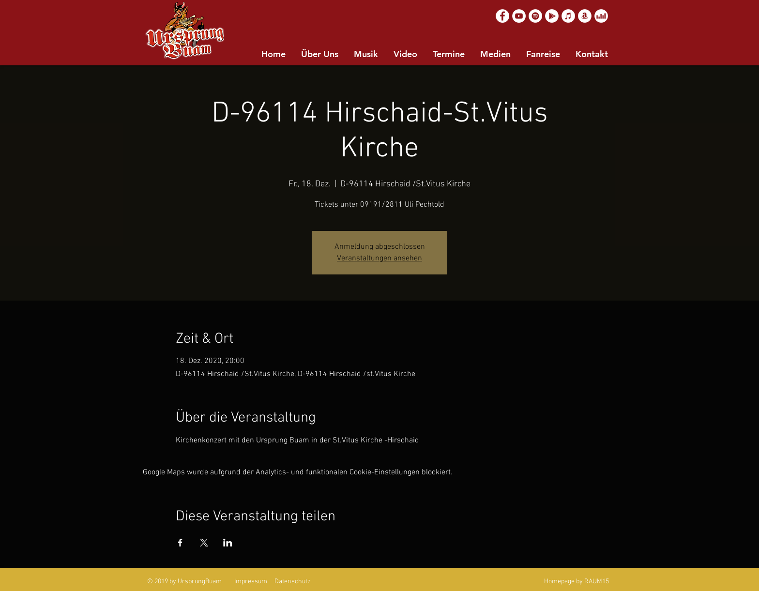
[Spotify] (535, 16)
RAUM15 (596, 581)
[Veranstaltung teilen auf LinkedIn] (227, 542)
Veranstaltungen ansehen (379, 258)
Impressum (250, 581)
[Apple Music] (568, 16)
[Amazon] (585, 16)
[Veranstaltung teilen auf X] (204, 542)
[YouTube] (519, 16)
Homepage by (563, 581)
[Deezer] (601, 16)
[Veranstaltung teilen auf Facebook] (180, 542)
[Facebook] (502, 16)
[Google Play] (552, 16)
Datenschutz (292, 581)
